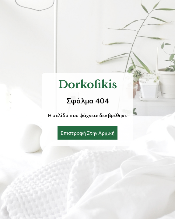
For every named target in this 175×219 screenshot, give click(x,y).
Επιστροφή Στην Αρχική (87, 133)
